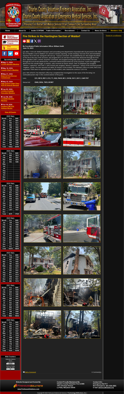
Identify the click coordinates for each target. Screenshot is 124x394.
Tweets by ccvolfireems (113, 35)
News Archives (100, 31)
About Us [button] (22, 31)
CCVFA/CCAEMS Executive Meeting (8, 92)
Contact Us (85, 31)
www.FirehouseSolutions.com (28, 389)
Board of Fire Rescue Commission (9, 77)
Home (7, 31)
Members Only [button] (116, 31)
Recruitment (69, 31)
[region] (62, 30)
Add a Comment (30, 372)
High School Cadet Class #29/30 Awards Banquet (10, 84)
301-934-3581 (111, 386)
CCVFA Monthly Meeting (10, 64)
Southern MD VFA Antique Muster (7, 107)
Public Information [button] (53, 31)
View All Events (10, 112)
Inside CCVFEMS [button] (37, 31)
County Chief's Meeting (9, 70)
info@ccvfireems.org (106, 388)
